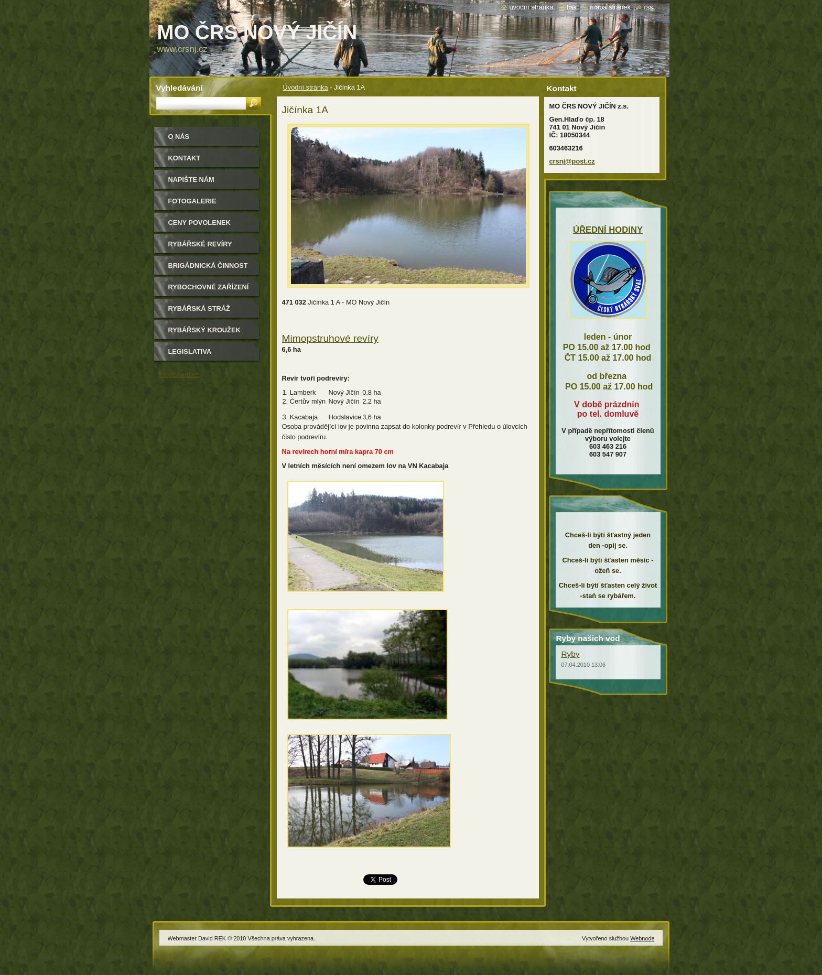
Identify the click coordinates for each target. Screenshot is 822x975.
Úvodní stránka (305, 87)
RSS (648, 7)
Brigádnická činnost (208, 265)
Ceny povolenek (199, 222)
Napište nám (191, 179)
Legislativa (190, 351)
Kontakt (184, 158)
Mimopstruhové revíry (330, 338)
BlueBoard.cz (179, 374)
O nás (179, 136)
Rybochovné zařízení (208, 287)
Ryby (570, 653)
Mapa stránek (610, 7)
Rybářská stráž (199, 308)
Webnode (642, 938)
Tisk (572, 7)
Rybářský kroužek (204, 330)
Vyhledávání (179, 87)
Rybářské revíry (200, 244)
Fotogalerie (192, 201)
